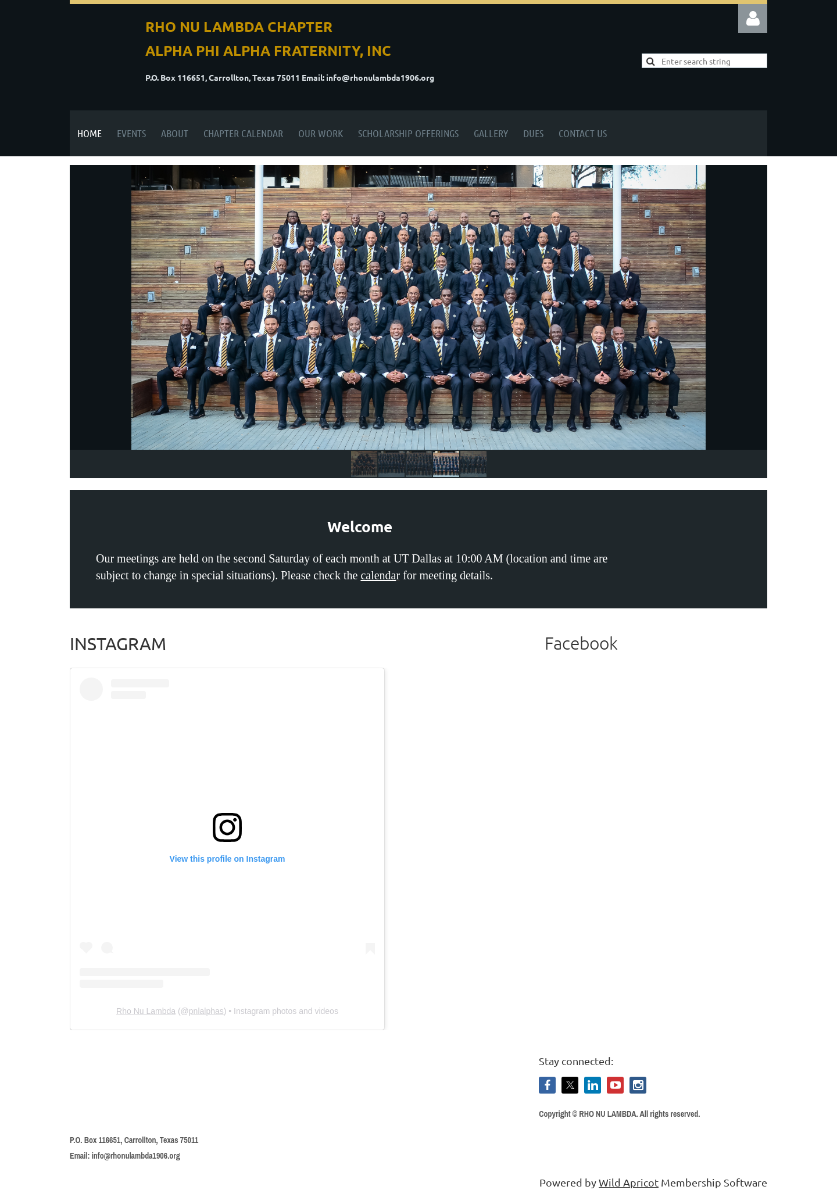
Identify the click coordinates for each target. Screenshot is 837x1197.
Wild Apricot (629, 1182)
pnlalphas (206, 1011)
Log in (752, 18)
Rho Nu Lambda (146, 1011)
